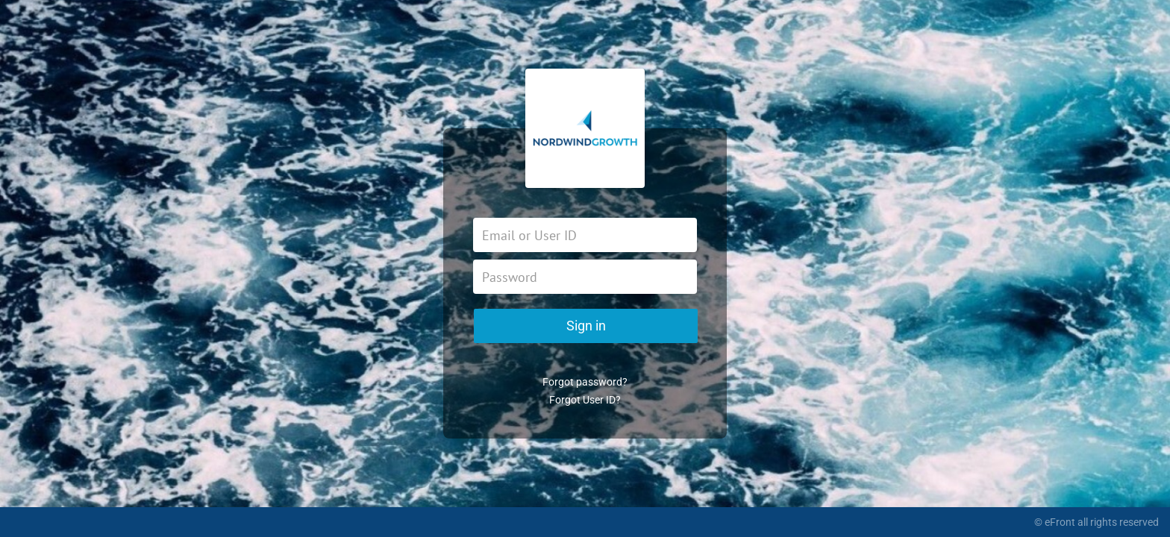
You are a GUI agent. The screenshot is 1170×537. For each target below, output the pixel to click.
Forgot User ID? (585, 400)
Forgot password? (585, 382)
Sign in (586, 325)
